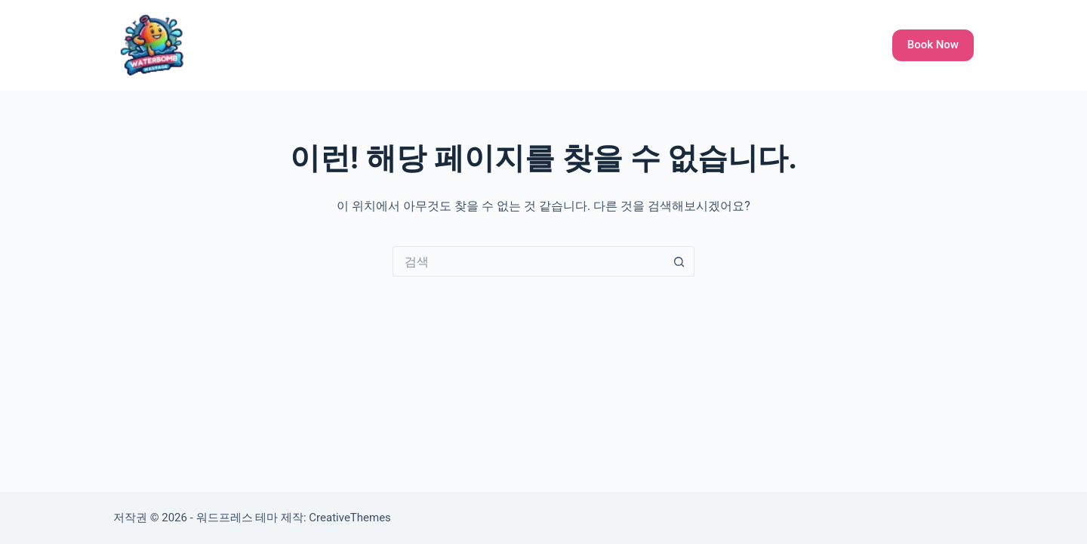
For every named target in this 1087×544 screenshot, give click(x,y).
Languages (835, 45)
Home (496, 45)
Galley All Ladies (665, 45)
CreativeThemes (350, 517)
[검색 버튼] (679, 261)
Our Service (566, 45)
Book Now (933, 44)
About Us (758, 45)
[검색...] (528, 261)
